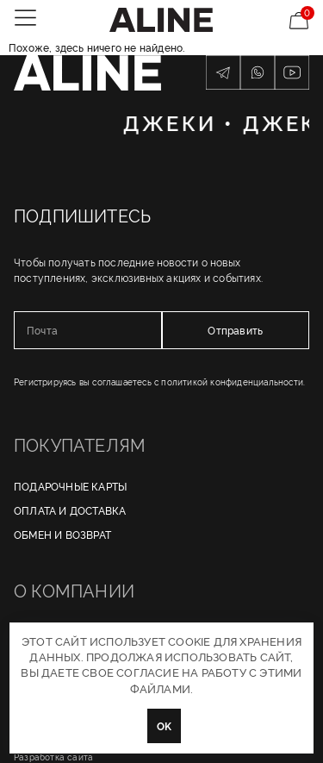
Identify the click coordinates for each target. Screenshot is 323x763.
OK (164, 725)
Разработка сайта (53, 756)
